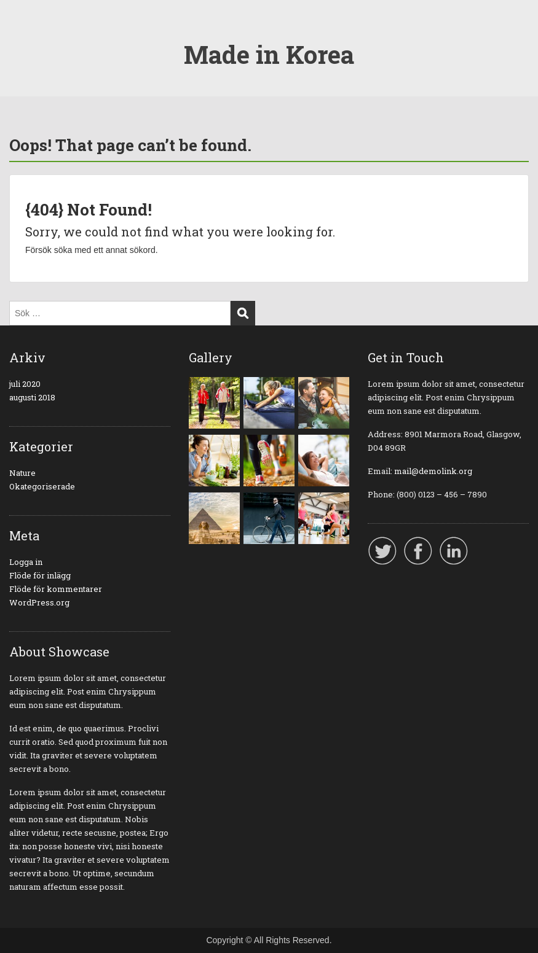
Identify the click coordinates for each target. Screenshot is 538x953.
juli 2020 (25, 383)
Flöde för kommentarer (55, 588)
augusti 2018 (32, 397)
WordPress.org (39, 602)
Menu (22, 33)
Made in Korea (269, 54)
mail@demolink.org (433, 471)
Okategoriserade (42, 486)
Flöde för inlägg (40, 575)
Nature (22, 472)
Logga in (25, 561)
